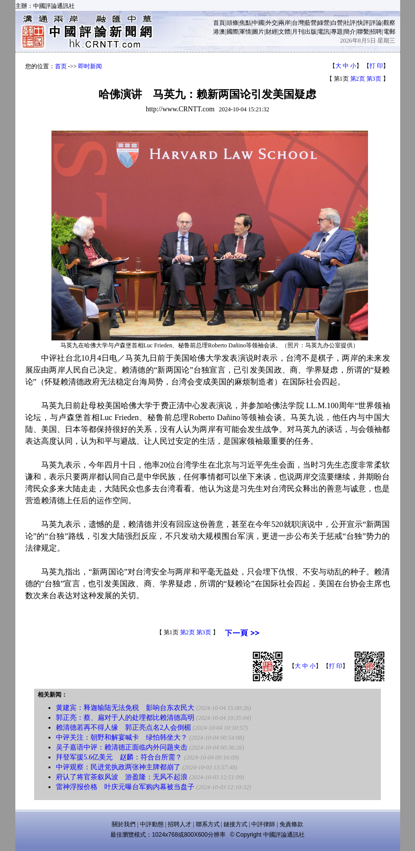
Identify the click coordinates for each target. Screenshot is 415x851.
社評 (350, 22)
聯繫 (363, 31)
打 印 (376, 65)
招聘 (376, 31)
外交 (271, 22)
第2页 (357, 78)
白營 (337, 22)
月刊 (298, 31)
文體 (284, 31)
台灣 (298, 22)
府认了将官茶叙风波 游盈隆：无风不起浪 (121, 777)
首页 (61, 66)
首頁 (219, 22)
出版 (311, 31)
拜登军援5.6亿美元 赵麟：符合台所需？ (119, 757)
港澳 (219, 31)
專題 (337, 31)
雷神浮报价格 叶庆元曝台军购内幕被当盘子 (125, 787)
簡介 (350, 31)
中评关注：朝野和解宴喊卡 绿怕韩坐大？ (121, 737)
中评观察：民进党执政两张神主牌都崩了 (118, 767)
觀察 (389, 22)
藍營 (311, 22)
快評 (363, 22)
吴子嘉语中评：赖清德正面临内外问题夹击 (121, 747)
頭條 (232, 22)
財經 (271, 31)
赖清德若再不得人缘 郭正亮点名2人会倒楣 (123, 727)
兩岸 (284, 22)
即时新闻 (90, 66)
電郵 (389, 31)
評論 (376, 22)
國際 (232, 31)
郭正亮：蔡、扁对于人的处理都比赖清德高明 (125, 717)
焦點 (245, 22)
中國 (258, 22)
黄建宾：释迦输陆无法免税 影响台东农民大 (125, 707)
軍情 (245, 31)
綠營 (323, 22)
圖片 (258, 31)
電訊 (323, 31)
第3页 (374, 78)
